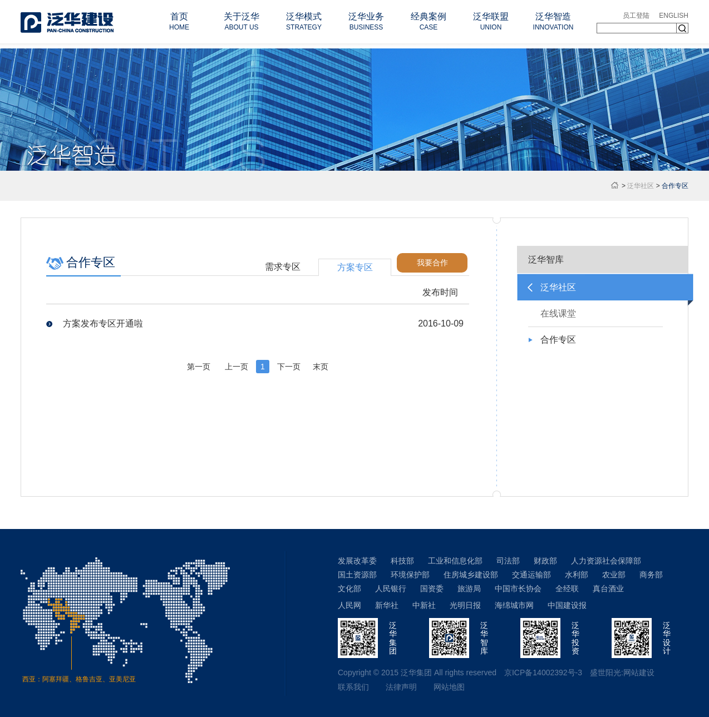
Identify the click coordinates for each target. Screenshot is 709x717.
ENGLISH (673, 15)
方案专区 (355, 267)
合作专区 (558, 339)
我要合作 (432, 262)
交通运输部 (531, 574)
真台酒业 (608, 588)
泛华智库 (546, 259)
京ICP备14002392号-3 (543, 672)
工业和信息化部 (455, 560)
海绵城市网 (514, 605)
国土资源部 (357, 574)
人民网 (349, 605)
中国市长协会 (518, 588)
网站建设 (638, 672)
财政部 (545, 560)
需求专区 (283, 266)
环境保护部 (410, 574)
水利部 (576, 574)
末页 (320, 366)
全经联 (567, 588)
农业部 (614, 574)
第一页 (198, 366)
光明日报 (465, 605)
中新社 (424, 605)
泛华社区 (640, 186)
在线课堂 (558, 313)
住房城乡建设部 (471, 574)
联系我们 (353, 687)
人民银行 (390, 588)
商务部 (651, 574)
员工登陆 (636, 15)
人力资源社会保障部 (606, 560)
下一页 (289, 366)
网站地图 (449, 687)
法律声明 (401, 687)
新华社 (386, 605)
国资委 (432, 588)
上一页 (236, 366)
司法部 (508, 560)
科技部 (402, 560)
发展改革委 (357, 560)
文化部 (349, 588)
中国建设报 (567, 605)
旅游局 (469, 588)
